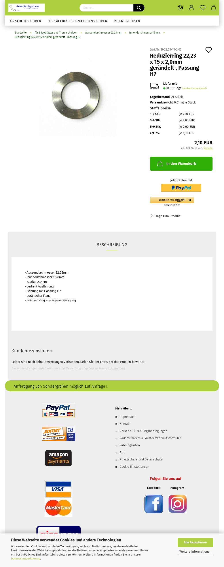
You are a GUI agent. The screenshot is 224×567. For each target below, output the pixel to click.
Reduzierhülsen (127, 21)
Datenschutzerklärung (25, 558)
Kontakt (125, 424)
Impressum (127, 417)
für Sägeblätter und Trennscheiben (77, 21)
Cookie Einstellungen (134, 467)
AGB (122, 452)
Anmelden (117, 368)
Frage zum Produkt (167, 216)
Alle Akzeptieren (195, 542)
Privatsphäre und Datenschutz (141, 459)
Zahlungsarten (130, 445)
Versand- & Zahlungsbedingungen (143, 431)
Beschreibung (112, 244)
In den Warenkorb (176, 163)
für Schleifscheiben (25, 21)
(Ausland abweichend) (194, 88)
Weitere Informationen (195, 552)
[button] (181, 201)
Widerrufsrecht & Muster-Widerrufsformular (150, 438)
